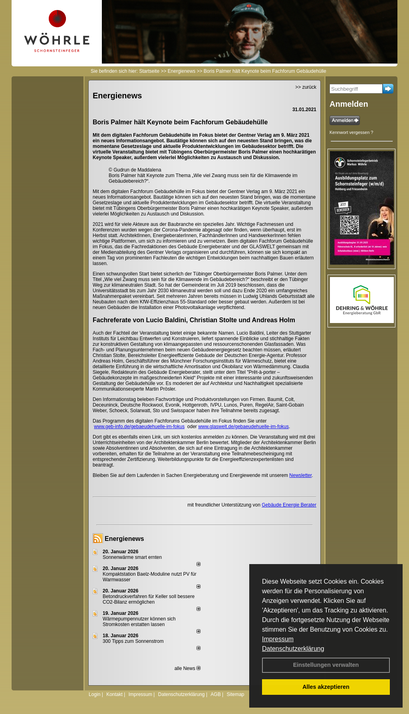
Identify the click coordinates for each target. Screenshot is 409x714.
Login (94, 694)
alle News (188, 668)
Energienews (124, 538)
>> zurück (305, 87)
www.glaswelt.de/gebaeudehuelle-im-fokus (243, 426)
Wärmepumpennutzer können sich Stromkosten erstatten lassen (139, 621)
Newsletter (300, 475)
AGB (215, 694)
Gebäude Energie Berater (289, 505)
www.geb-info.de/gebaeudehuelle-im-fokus (139, 426)
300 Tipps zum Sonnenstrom (133, 641)
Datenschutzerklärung (293, 648)
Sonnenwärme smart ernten (132, 557)
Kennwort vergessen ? (351, 132)
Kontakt (114, 694)
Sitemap (235, 694)
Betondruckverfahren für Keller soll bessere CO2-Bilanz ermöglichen (149, 599)
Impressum (278, 639)
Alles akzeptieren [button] (325, 687)
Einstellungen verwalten (326, 665)
